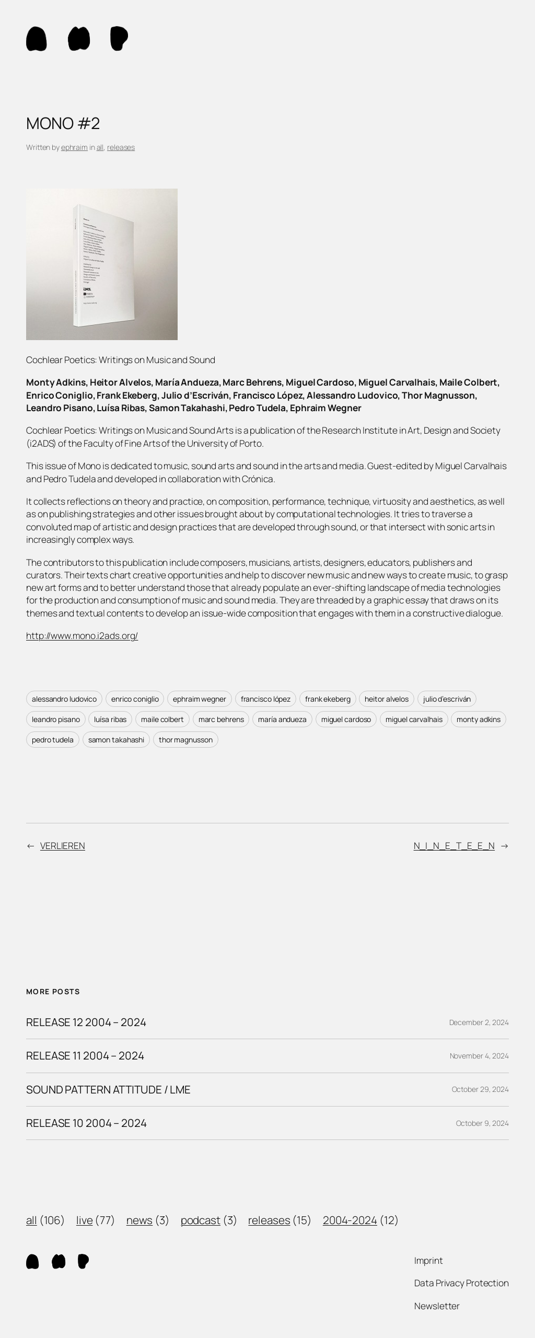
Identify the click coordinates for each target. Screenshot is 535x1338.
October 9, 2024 (482, 1123)
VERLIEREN (62, 845)
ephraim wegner (199, 699)
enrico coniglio (135, 699)
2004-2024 (350, 1220)
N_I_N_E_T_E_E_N (454, 845)
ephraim (74, 147)
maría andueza (282, 719)
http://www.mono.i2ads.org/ (82, 635)
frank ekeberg (328, 699)
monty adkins (479, 719)
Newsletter (437, 1305)
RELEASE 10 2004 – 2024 (86, 1123)
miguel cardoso (346, 719)
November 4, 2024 (479, 1056)
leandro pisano (56, 719)
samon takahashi (116, 739)
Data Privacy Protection (461, 1282)
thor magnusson (186, 739)
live (84, 1220)
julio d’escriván (447, 699)
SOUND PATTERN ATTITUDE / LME (108, 1090)
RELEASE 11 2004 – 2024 (85, 1056)
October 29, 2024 (480, 1089)
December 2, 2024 (479, 1022)
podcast (200, 1220)
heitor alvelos (387, 699)
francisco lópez (266, 699)
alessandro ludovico (64, 699)
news (139, 1220)
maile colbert (162, 719)
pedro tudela (53, 739)
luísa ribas (110, 719)
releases (121, 147)
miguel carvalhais (414, 719)
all (100, 147)
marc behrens (221, 719)
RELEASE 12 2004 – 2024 (86, 1022)
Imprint (428, 1260)
